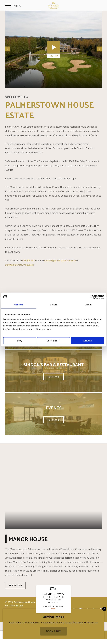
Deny (19, 341)
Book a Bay (53, 631)
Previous (7, 48)
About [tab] (88, 305)
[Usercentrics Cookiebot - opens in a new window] (91, 297)
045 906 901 (28, 260)
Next (99, 48)
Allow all (87, 341)
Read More (53, 376)
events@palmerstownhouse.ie (60, 260)
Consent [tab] (18, 305)
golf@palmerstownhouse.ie (19, 264)
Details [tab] (53, 305)
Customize (54, 341)
